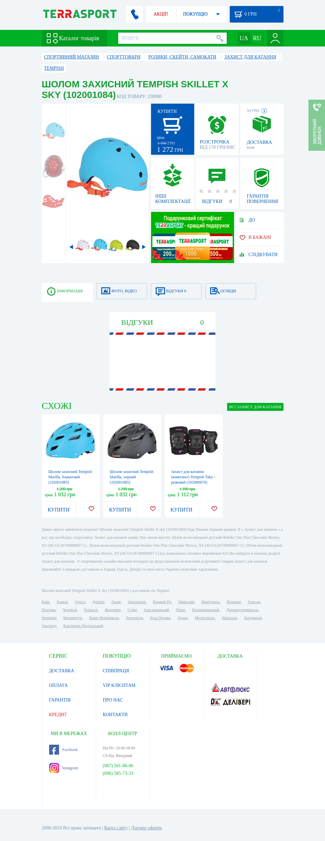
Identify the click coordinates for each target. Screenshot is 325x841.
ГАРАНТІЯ (60, 700)
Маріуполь (211, 602)
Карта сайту (116, 827)
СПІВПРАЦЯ (116, 670)
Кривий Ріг (162, 602)
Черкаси (91, 609)
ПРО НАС (113, 700)
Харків (62, 602)
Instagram (63, 768)
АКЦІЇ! (161, 14)
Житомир (113, 609)
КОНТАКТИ (115, 714)
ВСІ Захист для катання (255, 407)
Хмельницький (156, 609)
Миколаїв (186, 602)
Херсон (254, 602)
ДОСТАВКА (61, 670)
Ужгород (49, 625)
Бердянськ (253, 617)
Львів (116, 602)
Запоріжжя (136, 602)
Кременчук (72, 617)
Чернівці (49, 617)
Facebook (63, 750)
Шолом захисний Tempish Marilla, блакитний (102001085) (70, 477)
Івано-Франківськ (104, 617)
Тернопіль (134, 617)
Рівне (180, 609)
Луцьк (182, 617)
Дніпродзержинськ (242, 609)
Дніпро (98, 602)
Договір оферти (146, 827)
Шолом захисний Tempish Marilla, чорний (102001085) (132, 477)
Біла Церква (160, 617)
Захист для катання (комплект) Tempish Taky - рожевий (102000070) (193, 477)
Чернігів (70, 609)
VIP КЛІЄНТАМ (119, 685)
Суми (132, 609)
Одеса (80, 602)
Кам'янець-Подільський (83, 625)
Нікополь (229, 617)
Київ (45, 602)
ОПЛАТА (58, 685)
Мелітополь (205, 617)
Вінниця (234, 602)
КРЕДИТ (58, 714)
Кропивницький (205, 609)
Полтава (49, 609)
